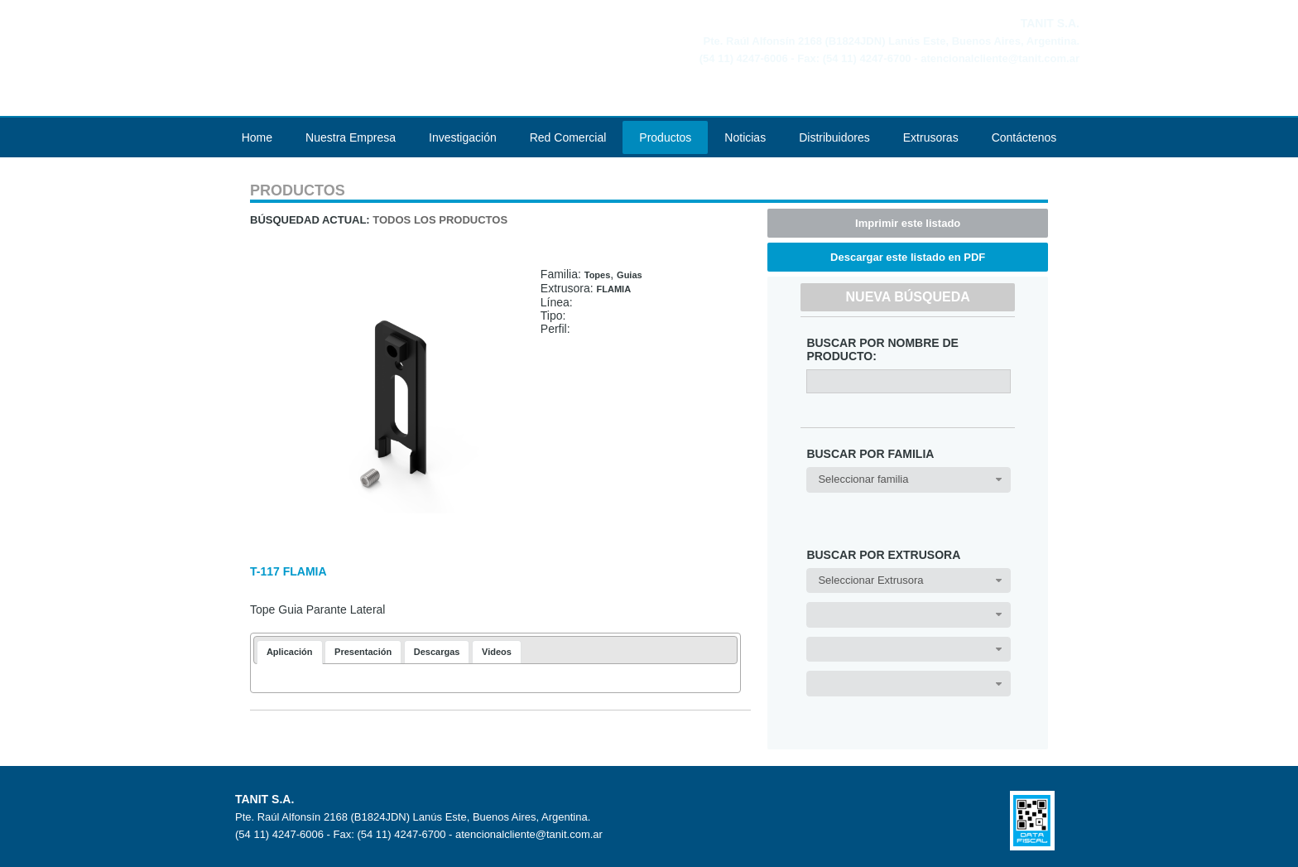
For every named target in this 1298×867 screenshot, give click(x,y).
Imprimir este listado (907, 223)
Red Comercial (568, 137)
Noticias (745, 137)
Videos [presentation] (497, 652)
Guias (629, 275)
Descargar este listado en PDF (907, 257)
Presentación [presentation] (363, 652)
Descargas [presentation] (437, 652)
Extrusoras (931, 137)
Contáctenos (1024, 137)
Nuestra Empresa (350, 137)
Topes (597, 275)
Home (257, 137)
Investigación (463, 137)
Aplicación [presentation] (290, 652)
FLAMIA (614, 289)
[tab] (290, 652)
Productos (665, 137)
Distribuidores (834, 137)
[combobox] (908, 480)
